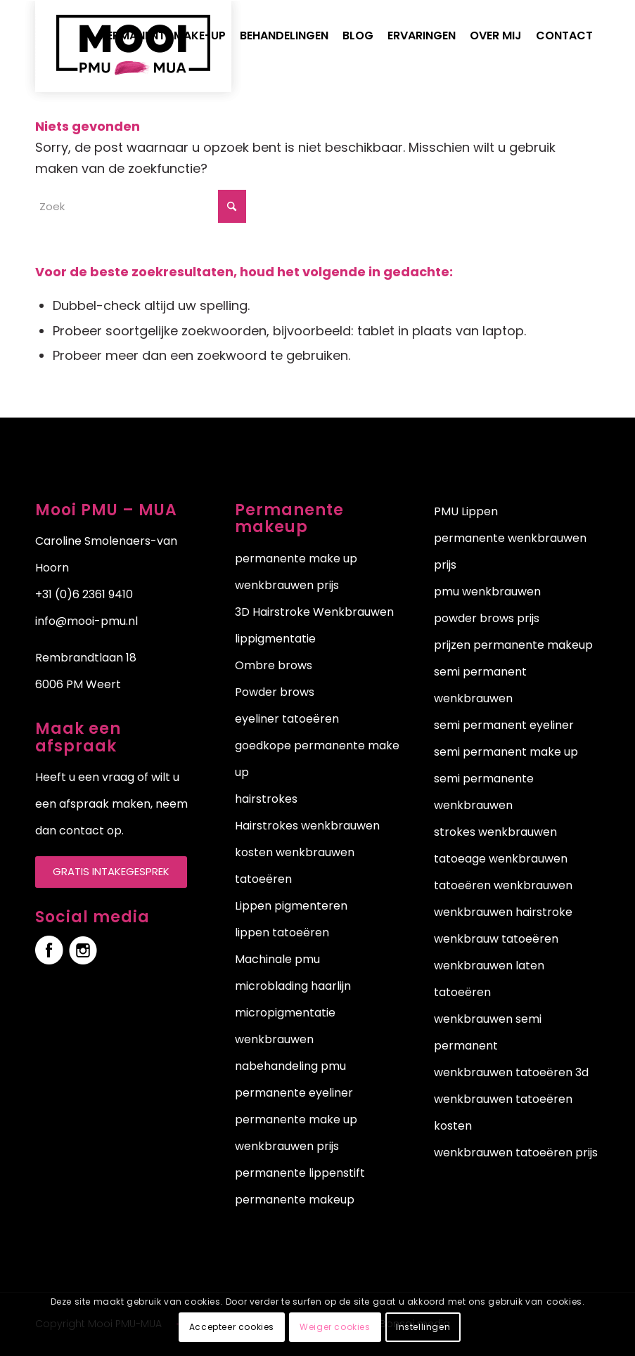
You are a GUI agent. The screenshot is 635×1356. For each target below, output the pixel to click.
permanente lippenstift (300, 1173)
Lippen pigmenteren (291, 906)
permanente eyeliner (294, 1093)
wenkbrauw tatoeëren (496, 939)
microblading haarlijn (293, 986)
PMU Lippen (466, 511)
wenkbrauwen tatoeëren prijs (516, 1152)
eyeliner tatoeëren (287, 719)
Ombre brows (273, 665)
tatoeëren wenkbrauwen (503, 885)
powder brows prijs (486, 618)
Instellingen (423, 1327)
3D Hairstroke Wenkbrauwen (314, 612)
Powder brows (274, 692)
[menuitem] (163, 36)
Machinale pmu (277, 959)
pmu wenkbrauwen (487, 591)
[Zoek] (140, 206)
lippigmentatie (275, 639)
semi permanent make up (506, 752)
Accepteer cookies (231, 1327)
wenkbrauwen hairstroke (503, 912)
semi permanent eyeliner (504, 725)
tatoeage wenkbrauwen (500, 859)
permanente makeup (294, 1200)
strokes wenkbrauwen (495, 832)
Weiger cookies (335, 1327)
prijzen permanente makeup (513, 645)
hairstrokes (266, 799)
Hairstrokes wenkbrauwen (307, 826)
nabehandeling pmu (290, 1066)
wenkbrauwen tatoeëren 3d (511, 1072)
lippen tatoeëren (282, 932)
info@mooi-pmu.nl (86, 621)
